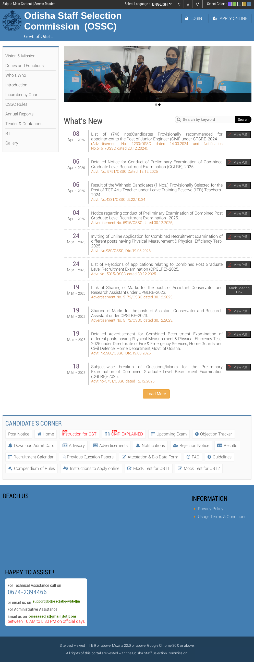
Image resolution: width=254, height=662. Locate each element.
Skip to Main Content (17, 4)
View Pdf (240, 135)
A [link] (178, 4)
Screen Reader (44, 4)
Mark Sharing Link (239, 290)
